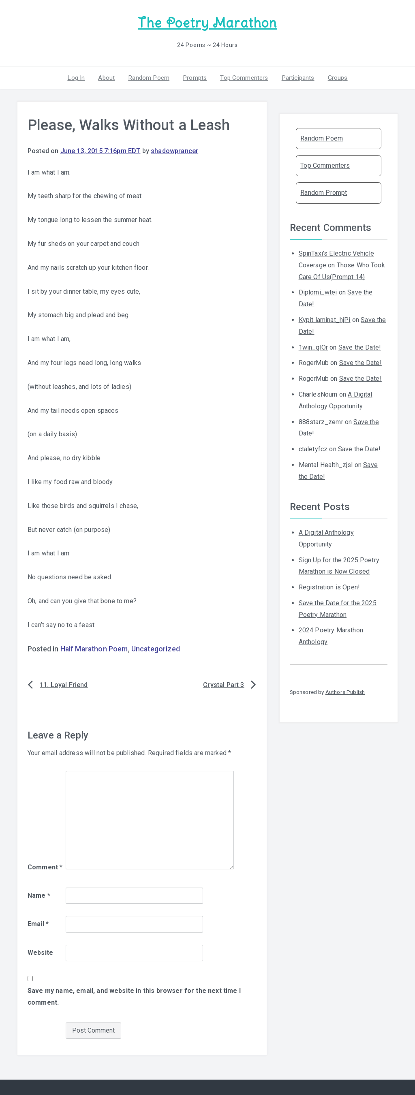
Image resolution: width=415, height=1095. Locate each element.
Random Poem (150, 76)
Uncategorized (155, 648)
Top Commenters (242, 76)
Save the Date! (359, 346)
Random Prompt (323, 191)
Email (38, 922)
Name (39, 894)
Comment (45, 866)
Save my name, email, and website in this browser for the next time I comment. (134, 995)
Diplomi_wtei (318, 291)
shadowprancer (174, 150)
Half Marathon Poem (94, 648)
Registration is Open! (329, 586)
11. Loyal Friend (64, 683)
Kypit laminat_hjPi (325, 318)
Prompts (194, 76)
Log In (80, 76)
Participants (294, 76)
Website (40, 951)
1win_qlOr (313, 346)
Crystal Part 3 (223, 683)
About (109, 76)
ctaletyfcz (313, 448)
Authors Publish (345, 690)
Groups (333, 76)
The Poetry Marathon (207, 22)
